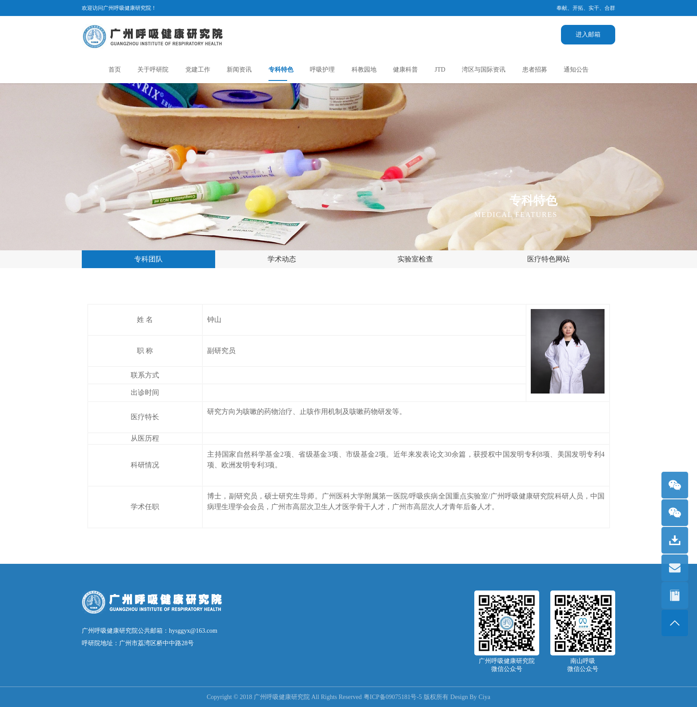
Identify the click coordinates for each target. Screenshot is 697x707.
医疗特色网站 (548, 259)
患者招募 (534, 69)
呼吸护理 (322, 69)
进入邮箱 (588, 34)
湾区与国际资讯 (483, 69)
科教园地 (364, 69)
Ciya (484, 697)
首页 (114, 69)
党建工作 (197, 69)
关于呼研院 (152, 69)
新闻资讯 (239, 69)
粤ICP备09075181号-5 (393, 697)
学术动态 (282, 259)
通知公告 (576, 69)
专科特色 (280, 69)
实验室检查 (415, 259)
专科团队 (148, 259)
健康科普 (405, 69)
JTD (440, 69)
